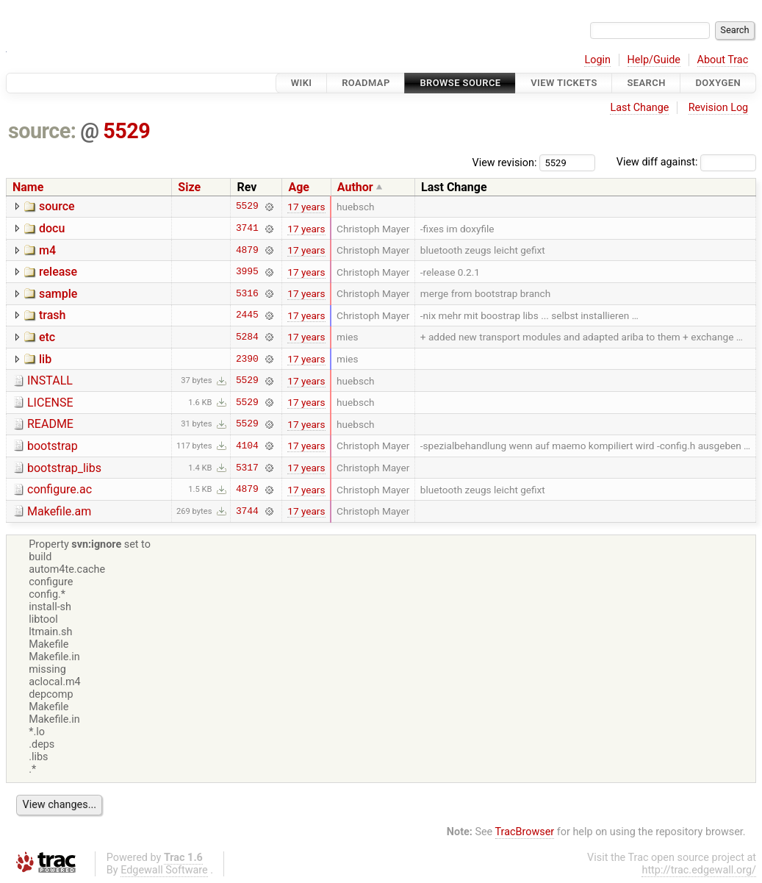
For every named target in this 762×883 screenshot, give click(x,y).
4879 (247, 250)
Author (355, 187)
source (57, 206)
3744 (247, 511)
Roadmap (366, 82)
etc (47, 337)
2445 (247, 315)
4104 (247, 445)
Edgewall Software (164, 870)
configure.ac (59, 489)
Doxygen (718, 82)
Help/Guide (654, 60)
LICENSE (50, 403)
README (50, 424)
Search (646, 82)
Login (597, 60)
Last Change (639, 107)
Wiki (301, 82)
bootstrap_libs (64, 468)
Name (27, 187)
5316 (247, 293)
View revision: (504, 162)
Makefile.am (59, 511)
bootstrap (52, 446)
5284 (247, 336)
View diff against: (686, 162)
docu (52, 228)
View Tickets (564, 82)
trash (52, 315)
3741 (247, 228)
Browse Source (460, 82)
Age (298, 187)
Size (189, 187)
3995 (247, 272)
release (58, 272)
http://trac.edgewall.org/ (698, 870)
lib (45, 359)
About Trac (723, 60)
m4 (47, 250)
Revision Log (719, 107)
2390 (247, 358)
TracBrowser (525, 832)
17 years (306, 206)
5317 (247, 467)
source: (42, 130)
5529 (126, 130)
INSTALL (50, 380)
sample (58, 294)
